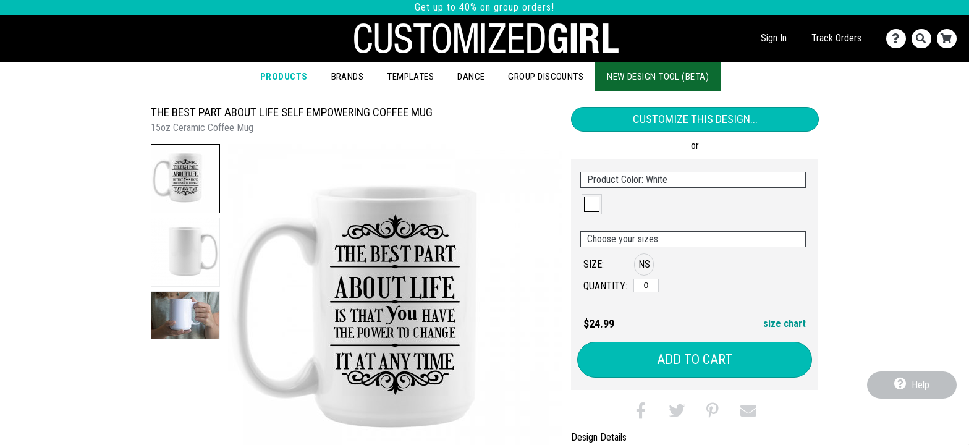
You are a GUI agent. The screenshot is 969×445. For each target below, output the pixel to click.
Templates (410, 76)
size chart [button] (784, 323)
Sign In (774, 38)
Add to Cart (694, 359)
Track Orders (836, 38)
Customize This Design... (695, 119)
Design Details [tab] (599, 437)
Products (284, 76)
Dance (471, 76)
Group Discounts (545, 76)
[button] (185, 179)
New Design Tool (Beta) (658, 76)
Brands (347, 76)
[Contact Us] (899, 38)
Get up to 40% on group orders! (484, 7)
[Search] (924, 38)
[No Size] (646, 285)
